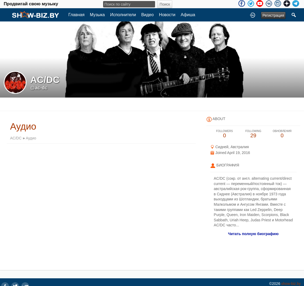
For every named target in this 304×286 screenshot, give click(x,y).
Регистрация (273, 15)
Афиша (188, 14)
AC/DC (16, 138)
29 (253, 134)
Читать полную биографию (253, 234)
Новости (167, 14)
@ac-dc (38, 87)
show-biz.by (291, 283)
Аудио (31, 138)
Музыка (97, 14)
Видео (147, 14)
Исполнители (123, 14)
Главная (76, 14)
